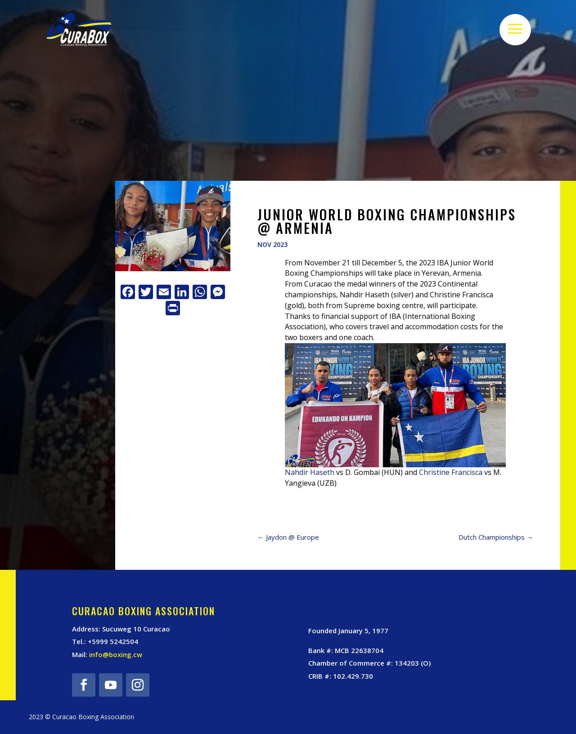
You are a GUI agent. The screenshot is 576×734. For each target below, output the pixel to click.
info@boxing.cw (115, 654)
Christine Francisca (450, 472)
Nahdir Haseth (309, 472)
